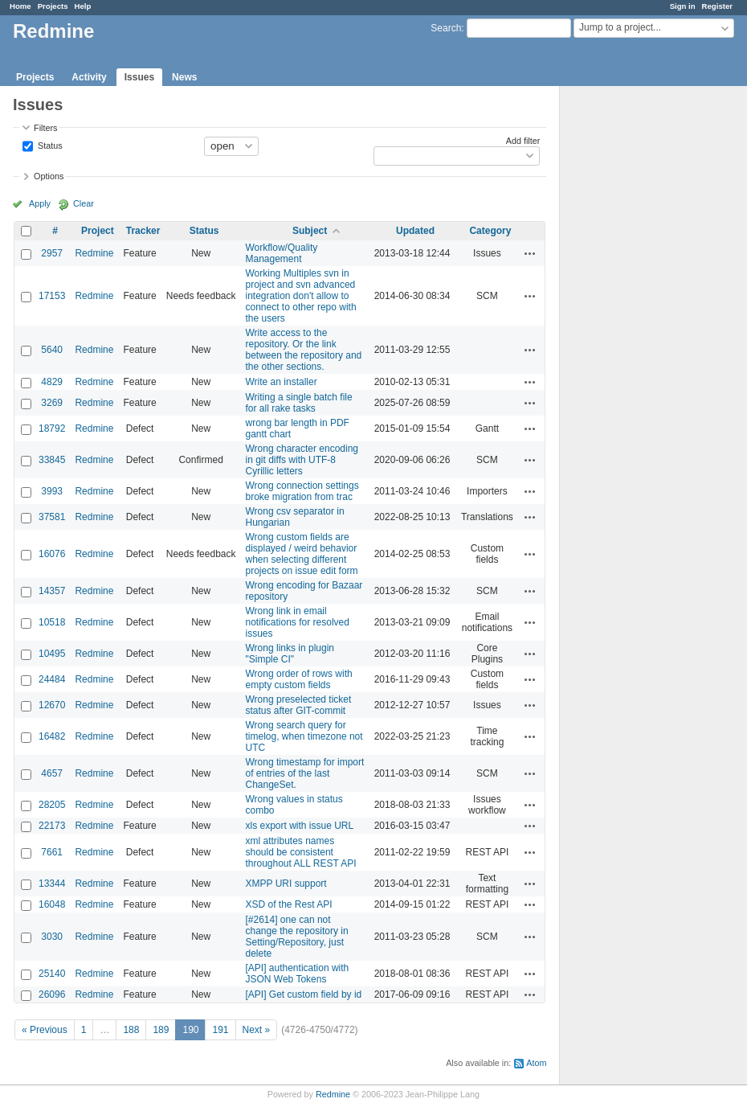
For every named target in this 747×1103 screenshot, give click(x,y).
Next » (257, 1029)
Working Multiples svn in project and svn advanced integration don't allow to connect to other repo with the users (301, 296)
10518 (52, 622)
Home (20, 6)
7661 (52, 852)
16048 (52, 904)
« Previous (44, 1029)
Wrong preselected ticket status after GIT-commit (299, 705)
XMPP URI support (286, 883)
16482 (52, 736)
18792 (52, 428)
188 (131, 1029)
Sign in (683, 6)
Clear (83, 203)
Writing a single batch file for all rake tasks (299, 403)
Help (83, 6)
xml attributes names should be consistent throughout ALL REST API (301, 852)
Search (446, 28)
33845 (52, 459)
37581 (52, 517)
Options (48, 176)
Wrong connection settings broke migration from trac (302, 491)
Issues (139, 77)
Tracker (143, 230)
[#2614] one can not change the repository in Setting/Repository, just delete (297, 936)
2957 (52, 253)
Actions (530, 253)
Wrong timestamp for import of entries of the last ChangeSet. (305, 773)
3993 (52, 491)
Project (97, 230)
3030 (52, 936)
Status (49, 145)
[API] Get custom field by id (304, 994)
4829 (52, 381)
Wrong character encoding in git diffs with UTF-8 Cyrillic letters (302, 460)
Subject (309, 230)
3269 (52, 402)
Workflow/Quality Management (282, 253)
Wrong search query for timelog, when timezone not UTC (304, 736)
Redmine (94, 253)
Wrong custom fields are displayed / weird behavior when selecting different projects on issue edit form (302, 553)
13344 (52, 883)
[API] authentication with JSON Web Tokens (297, 973)
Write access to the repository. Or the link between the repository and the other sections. (304, 349)
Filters (45, 128)
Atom (536, 1063)
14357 (52, 591)
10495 (52, 653)
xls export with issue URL (300, 825)
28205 (52, 804)
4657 (52, 773)
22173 (52, 825)
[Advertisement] (640, 338)
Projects (53, 6)
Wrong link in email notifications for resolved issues (297, 622)
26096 (52, 994)
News (184, 77)
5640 (52, 349)
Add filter (523, 141)
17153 (52, 295)
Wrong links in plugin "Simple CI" (290, 653)
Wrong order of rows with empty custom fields (299, 679)
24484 (52, 679)
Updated (415, 230)
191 (220, 1029)
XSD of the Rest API (289, 904)
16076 (52, 554)
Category (490, 230)
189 (161, 1029)
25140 (52, 973)
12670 (52, 705)
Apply (40, 203)
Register (717, 6)
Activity (88, 77)
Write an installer (281, 381)
